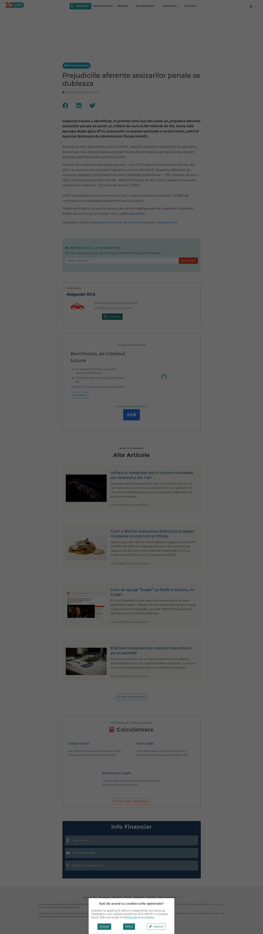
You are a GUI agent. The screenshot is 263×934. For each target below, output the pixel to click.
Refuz (129, 926)
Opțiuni (156, 926)
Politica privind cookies (138, 917)
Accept (104, 926)
